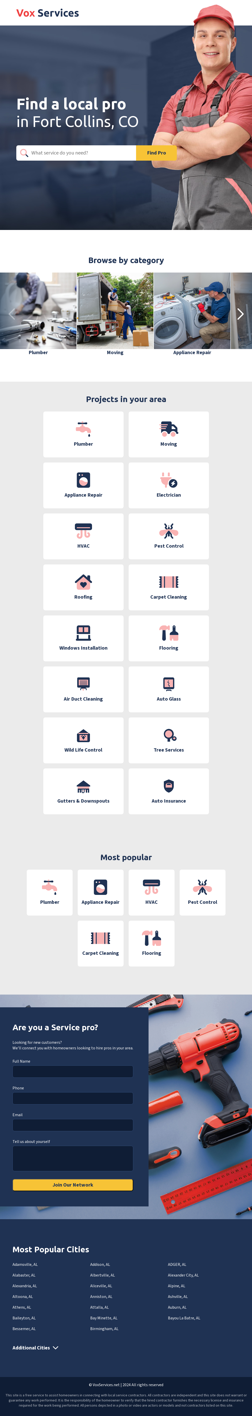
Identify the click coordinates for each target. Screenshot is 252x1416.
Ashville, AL (178, 1296)
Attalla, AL (99, 1307)
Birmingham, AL (104, 1329)
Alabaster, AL (23, 1275)
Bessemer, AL (24, 1329)
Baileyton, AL (24, 1318)
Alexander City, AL (183, 1275)
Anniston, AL (101, 1296)
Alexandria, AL (24, 1286)
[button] (240, 314)
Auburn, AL (177, 1307)
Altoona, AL (22, 1296)
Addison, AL (100, 1264)
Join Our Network (72, 1185)
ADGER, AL (177, 1264)
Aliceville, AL (101, 1286)
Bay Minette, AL (103, 1318)
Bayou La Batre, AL (184, 1318)
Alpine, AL (176, 1286)
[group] (38, 314)
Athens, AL (21, 1307)
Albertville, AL (102, 1275)
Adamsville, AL (25, 1264)
